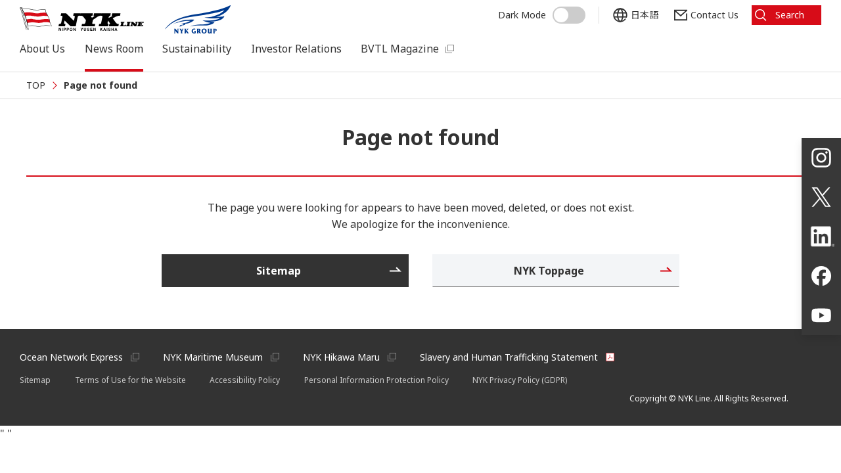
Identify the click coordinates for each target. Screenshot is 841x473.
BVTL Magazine (400, 48)
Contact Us (715, 15)
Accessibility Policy (245, 380)
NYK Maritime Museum (213, 357)
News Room (114, 48)
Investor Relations (296, 48)
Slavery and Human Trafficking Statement (509, 357)
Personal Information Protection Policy (376, 380)
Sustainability (196, 48)
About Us (42, 48)
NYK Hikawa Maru (341, 357)
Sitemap (35, 380)
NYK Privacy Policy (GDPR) (519, 380)
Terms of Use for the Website (130, 380)
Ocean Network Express (71, 357)
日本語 (644, 15)
